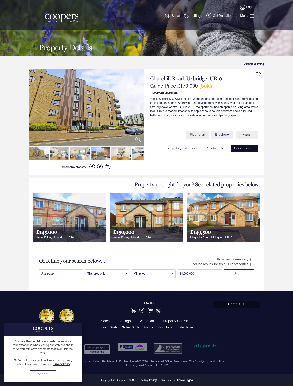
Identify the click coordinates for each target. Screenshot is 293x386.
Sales (173, 15)
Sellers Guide (130, 327)
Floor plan (197, 134)
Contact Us (215, 148)
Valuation (147, 321)
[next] (136, 107)
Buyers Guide (108, 327)
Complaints (165, 327)
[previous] (37, 107)
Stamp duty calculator (181, 148)
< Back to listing (254, 64)
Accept (43, 374)
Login (247, 7)
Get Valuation (219, 15)
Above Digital (185, 380)
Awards (149, 327)
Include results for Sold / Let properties (223, 264)
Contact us (236, 304)
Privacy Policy (147, 380)
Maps (247, 134)
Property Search (175, 321)
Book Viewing (244, 148)
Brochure (222, 134)
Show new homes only (235, 259)
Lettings (193, 15)
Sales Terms (185, 327)
